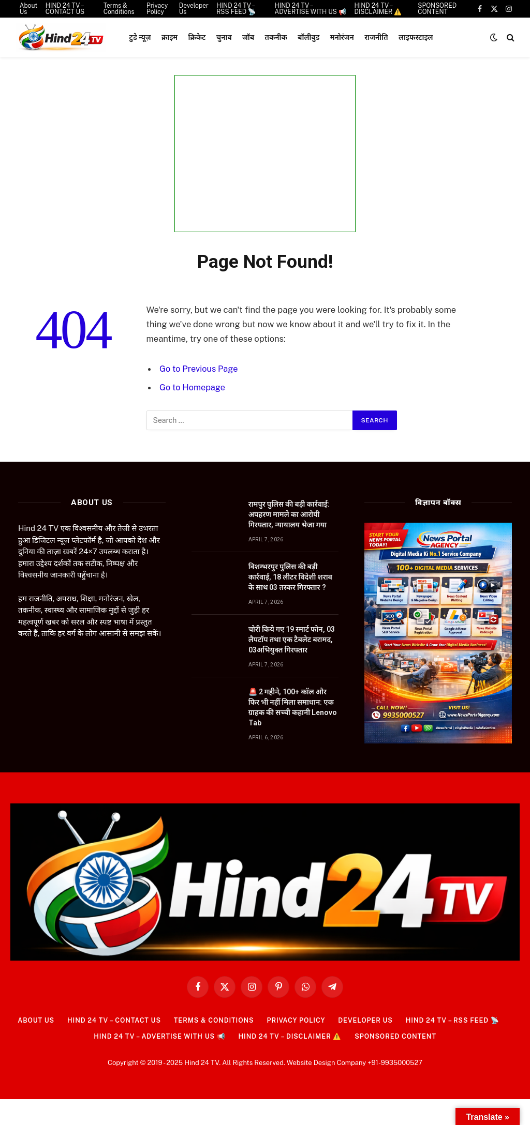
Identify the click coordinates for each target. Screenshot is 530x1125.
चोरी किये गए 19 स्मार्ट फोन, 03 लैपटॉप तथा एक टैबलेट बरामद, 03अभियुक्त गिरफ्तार (291, 639)
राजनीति (376, 37)
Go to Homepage (192, 387)
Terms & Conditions (212, 1020)
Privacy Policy (297, 1020)
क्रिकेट (197, 37)
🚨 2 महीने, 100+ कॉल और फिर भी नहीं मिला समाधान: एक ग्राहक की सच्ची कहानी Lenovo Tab (292, 707)
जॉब (248, 37)
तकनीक (276, 37)
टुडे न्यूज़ (140, 37)
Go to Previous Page (199, 368)
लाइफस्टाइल (416, 37)
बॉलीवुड (308, 37)
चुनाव (224, 37)
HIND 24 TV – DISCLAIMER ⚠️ (291, 1036)
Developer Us (369, 1020)
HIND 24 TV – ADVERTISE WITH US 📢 (157, 1036)
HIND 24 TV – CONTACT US (109, 1020)
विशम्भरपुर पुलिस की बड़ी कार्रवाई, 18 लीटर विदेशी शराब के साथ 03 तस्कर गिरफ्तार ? (290, 576)
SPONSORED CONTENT (399, 1036)
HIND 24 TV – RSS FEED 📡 (458, 1020)
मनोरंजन (342, 37)
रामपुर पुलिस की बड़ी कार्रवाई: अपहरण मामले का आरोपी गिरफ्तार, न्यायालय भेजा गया (289, 514)
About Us (29, 1020)
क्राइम (169, 37)
